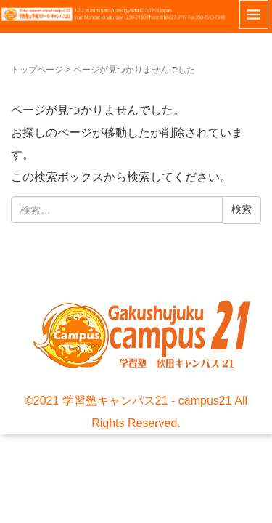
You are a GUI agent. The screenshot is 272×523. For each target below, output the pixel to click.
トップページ (37, 70)
